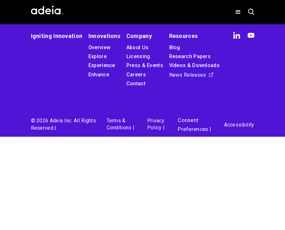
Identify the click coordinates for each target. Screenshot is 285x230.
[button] (238, 12)
